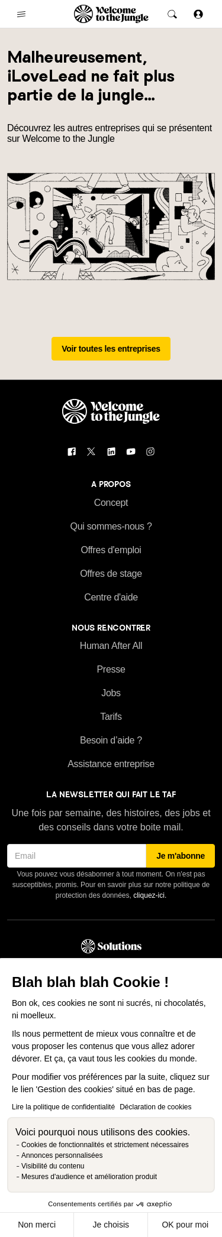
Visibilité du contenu (53, 1166)
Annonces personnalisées (61, 1155)
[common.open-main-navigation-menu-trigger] (21, 14)
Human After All (111, 646)
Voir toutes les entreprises (111, 348)
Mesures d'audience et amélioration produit (89, 1177)
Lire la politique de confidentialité (63, 1107)
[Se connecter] (198, 14)
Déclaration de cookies (155, 1107)
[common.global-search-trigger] (172, 14)
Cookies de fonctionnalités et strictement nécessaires (105, 1145)
